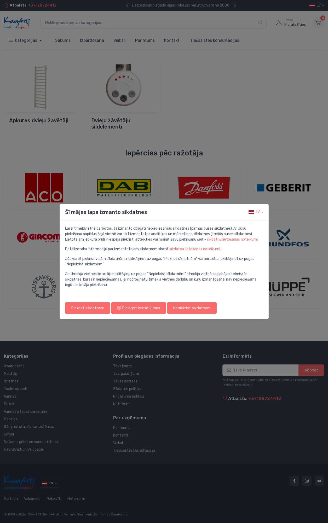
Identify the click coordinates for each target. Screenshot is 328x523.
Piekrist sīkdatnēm (87, 308)
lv (254, 212)
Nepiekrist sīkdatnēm (192, 308)
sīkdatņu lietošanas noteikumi (232, 239)
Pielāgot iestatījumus (138, 308)
